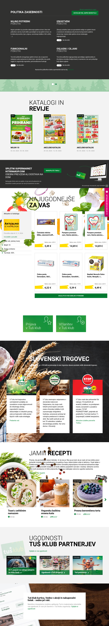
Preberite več (14, 435)
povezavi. (71, 69)
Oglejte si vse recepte (37, 487)
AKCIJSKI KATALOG (52, 147)
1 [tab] (53, 84)
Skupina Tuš (8, 608)
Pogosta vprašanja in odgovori (67, 620)
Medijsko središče (9, 620)
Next (105, 499)
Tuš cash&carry (35, 616)
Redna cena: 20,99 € (75, 242)
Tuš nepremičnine (36, 620)
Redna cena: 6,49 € (100, 284)
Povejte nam (87, 608)
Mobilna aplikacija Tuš (64, 616)
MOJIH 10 (15, 147)
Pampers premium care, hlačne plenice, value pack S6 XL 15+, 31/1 (95, 234)
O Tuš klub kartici (62, 612)
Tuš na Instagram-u (92, 617)
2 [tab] (56, 84)
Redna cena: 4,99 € (50, 242)
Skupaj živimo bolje (10, 616)
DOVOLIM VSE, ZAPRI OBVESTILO (85, 13)
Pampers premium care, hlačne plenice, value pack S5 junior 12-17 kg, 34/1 (70, 234)
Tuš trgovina (34, 608)
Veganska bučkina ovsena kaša (50, 498)
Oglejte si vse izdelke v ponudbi (71, 296)
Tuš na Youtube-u (92, 621)
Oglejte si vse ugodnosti (38, 538)
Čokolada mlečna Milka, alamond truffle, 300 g (45, 234)
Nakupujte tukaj (52, 170)
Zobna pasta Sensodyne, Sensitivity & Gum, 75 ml (70, 275)
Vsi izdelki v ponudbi (10, 237)
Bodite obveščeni (62, 608)
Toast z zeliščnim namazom (17, 498)
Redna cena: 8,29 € (50, 284)
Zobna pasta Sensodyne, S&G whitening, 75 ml (43, 275)
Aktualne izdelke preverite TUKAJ (85, 436)
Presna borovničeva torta (87, 497)
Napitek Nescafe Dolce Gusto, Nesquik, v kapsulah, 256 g (96, 275)
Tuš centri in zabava (36, 612)
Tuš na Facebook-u (92, 614)
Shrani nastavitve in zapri (88, 9)
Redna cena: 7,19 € (75, 284)
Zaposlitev (7, 612)
